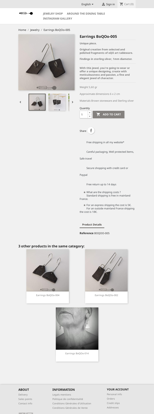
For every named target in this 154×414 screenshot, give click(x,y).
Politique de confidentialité (67, 399)
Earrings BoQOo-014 (77, 353)
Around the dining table (86, 13)
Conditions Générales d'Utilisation (71, 403)
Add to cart (108, 114)
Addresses (113, 407)
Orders (111, 398)
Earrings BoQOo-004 (47, 295)
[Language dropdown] (88, 5)
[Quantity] (84, 114)
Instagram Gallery (57, 18)
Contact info (25, 403)
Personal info (114, 394)
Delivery (23, 394)
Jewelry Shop (53, 13)
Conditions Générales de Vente (70, 407)
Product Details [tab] (92, 224)
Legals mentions (61, 394)
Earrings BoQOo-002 (106, 295)
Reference (87, 233)
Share (91, 130)
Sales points (25, 399)
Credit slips (113, 403)
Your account (118, 389)
